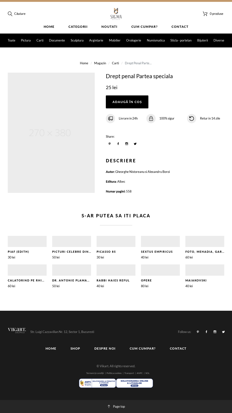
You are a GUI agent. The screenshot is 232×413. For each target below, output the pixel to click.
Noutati (109, 27)
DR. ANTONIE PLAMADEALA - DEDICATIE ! (87, 280)
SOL (147, 373)
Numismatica (156, 40)
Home (49, 27)
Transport (129, 373)
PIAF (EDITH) (18, 251)
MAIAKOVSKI (196, 280)
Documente (57, 40)
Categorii (78, 27)
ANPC (140, 373)
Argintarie (96, 40)
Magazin (100, 63)
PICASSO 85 (106, 251)
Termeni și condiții (95, 373)
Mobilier (115, 40)
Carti (39, 40)
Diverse (218, 40)
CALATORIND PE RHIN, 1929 (31, 280)
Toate (11, 40)
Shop (75, 348)
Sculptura (77, 40)
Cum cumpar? (144, 27)
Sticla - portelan (180, 40)
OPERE (146, 280)
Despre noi (105, 348)
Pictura (26, 40)
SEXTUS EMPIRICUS (157, 251)
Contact (180, 27)
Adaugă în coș (127, 102)
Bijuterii (202, 40)
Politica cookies (114, 373)
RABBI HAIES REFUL (113, 280)
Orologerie (133, 40)
